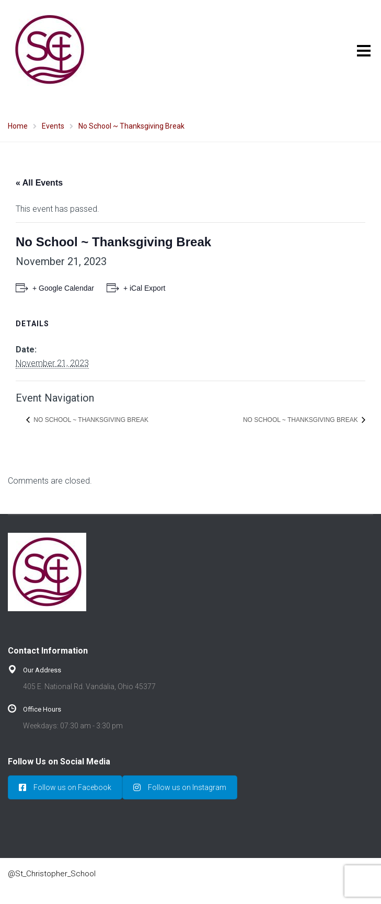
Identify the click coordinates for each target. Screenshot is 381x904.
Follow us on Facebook (65, 787)
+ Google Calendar (63, 288)
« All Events (39, 182)
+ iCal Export (144, 288)
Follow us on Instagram (179, 787)
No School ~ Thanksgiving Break (90, 420)
